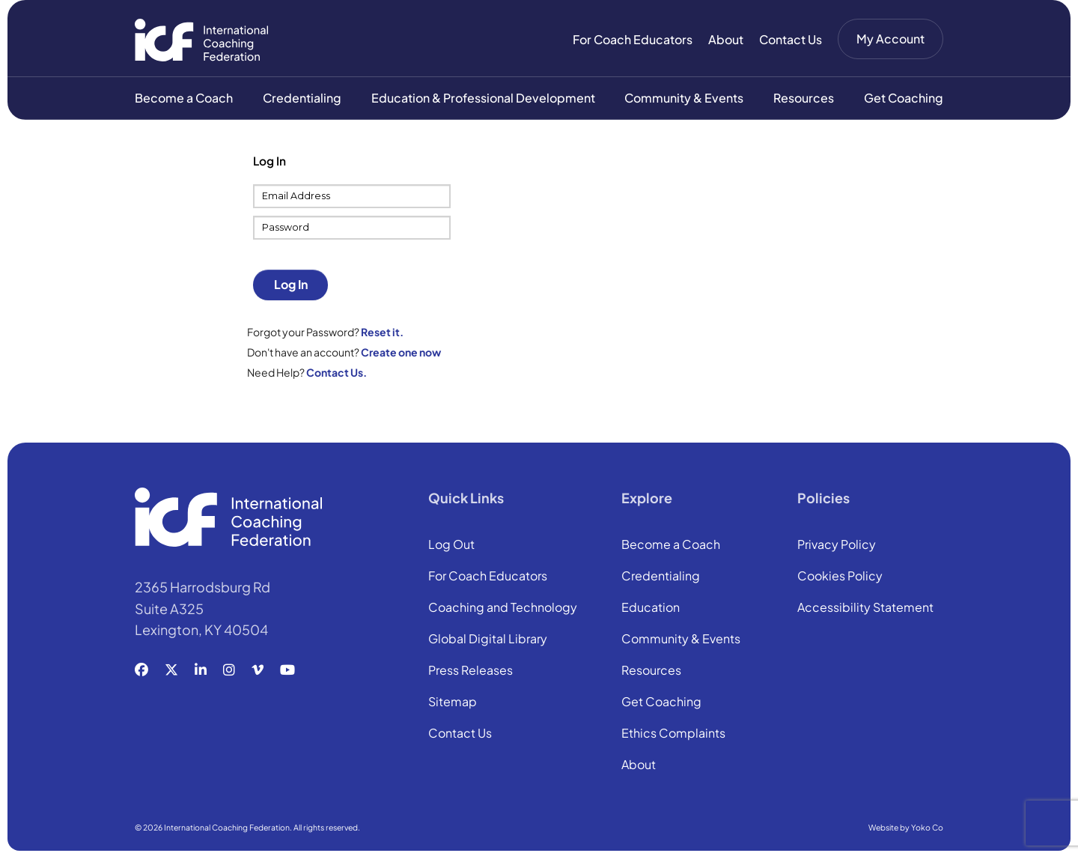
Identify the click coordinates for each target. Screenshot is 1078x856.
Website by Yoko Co (905, 829)
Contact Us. (336, 373)
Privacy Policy (836, 546)
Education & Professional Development (483, 98)
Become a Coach (184, 98)
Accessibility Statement (865, 609)
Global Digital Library (487, 641)
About (725, 39)
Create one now (401, 352)
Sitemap (452, 704)
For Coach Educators (632, 39)
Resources (803, 98)
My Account (890, 38)
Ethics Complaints (673, 735)
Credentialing (302, 98)
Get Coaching (903, 98)
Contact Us (790, 39)
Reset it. (382, 332)
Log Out (451, 546)
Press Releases (470, 672)
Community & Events (683, 98)
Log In (291, 286)
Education (650, 609)
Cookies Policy (840, 578)
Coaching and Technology (502, 609)
